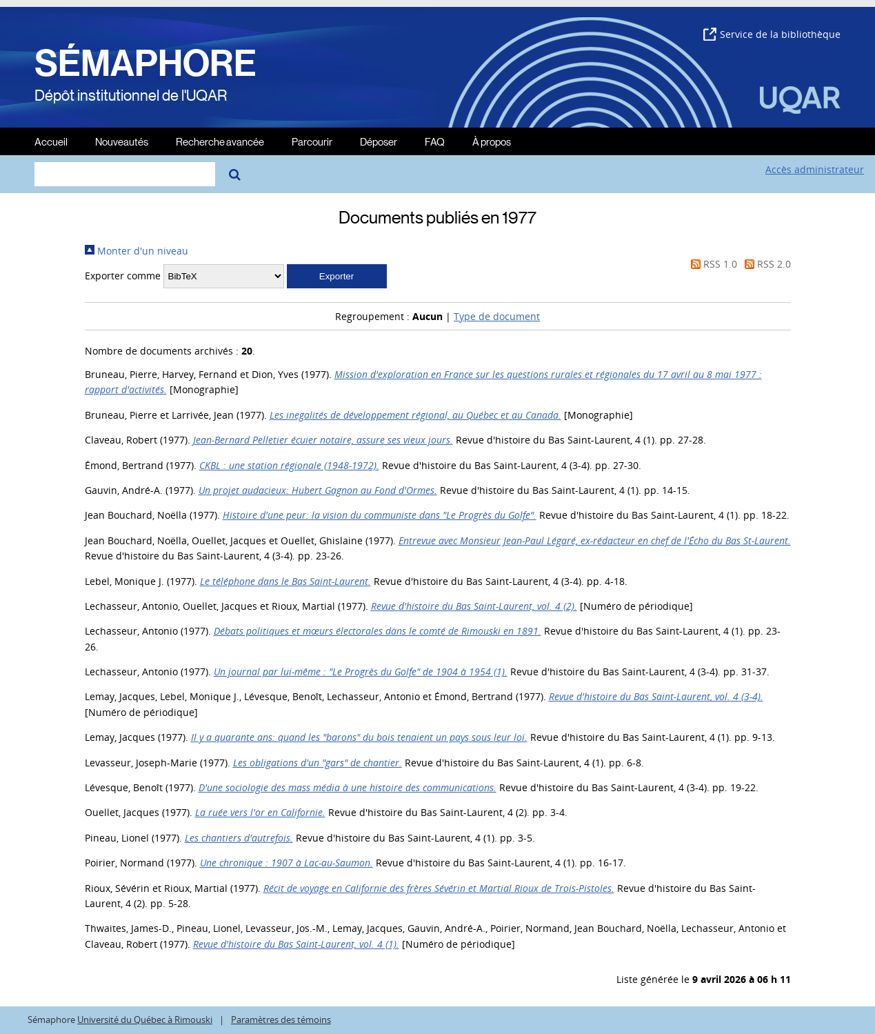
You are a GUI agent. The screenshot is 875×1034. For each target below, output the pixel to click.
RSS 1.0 (711, 263)
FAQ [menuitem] (435, 141)
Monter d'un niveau (136, 250)
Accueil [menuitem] (51, 141)
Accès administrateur (814, 169)
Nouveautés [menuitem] (121, 141)
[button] (337, 276)
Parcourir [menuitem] (312, 141)
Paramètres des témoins (281, 1020)
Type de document (497, 316)
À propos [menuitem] (491, 141)
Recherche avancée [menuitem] (220, 141)
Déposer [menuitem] (378, 141)
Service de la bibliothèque (772, 34)
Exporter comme (123, 275)
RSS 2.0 (765, 263)
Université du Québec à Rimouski (144, 1020)
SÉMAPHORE (145, 63)
